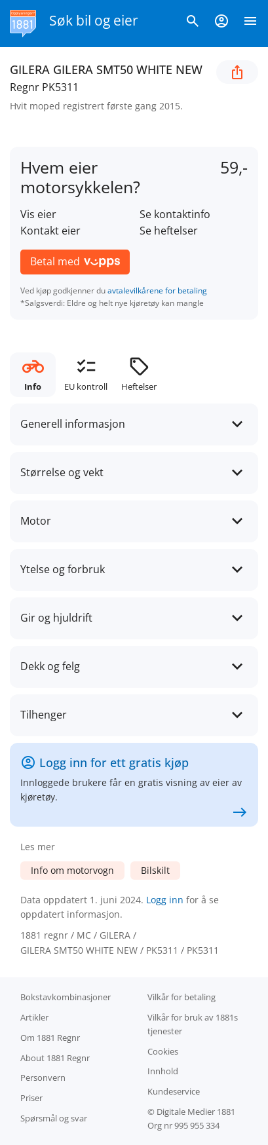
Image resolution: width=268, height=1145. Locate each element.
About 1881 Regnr (55, 1058)
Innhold (162, 1071)
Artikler (34, 1017)
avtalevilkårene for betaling (157, 290)
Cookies (162, 1051)
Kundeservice (173, 1091)
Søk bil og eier (93, 20)
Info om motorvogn (72, 870)
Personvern (43, 1077)
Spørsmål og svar (53, 1118)
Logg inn (164, 899)
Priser (31, 1098)
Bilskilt (155, 870)
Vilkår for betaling (181, 997)
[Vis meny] (250, 23)
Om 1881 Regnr (50, 1037)
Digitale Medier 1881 (196, 1111)
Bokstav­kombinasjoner (65, 997)
